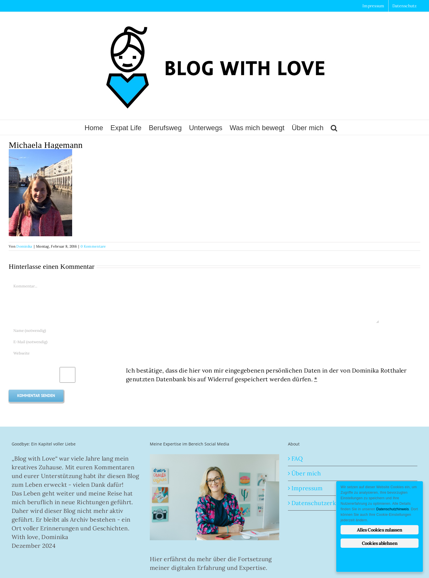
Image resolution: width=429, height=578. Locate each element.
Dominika (24, 246)
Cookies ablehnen (379, 543)
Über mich (306, 473)
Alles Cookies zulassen (379, 530)
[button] (334, 127)
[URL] (194, 353)
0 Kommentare (93, 246)
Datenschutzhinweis (392, 509)
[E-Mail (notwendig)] (194, 342)
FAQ (297, 458)
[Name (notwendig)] (194, 330)
